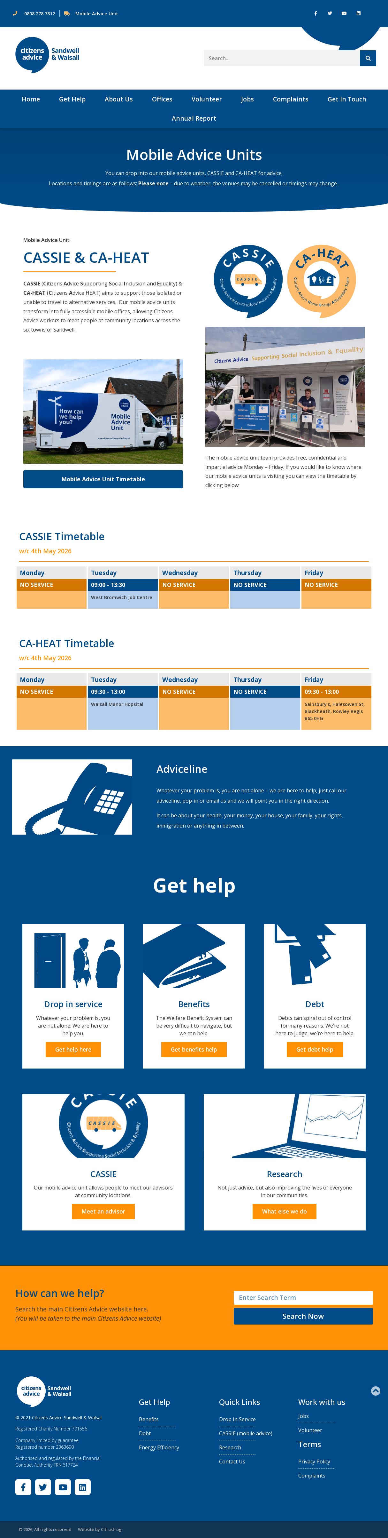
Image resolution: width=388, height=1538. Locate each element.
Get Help (72, 99)
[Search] (368, 58)
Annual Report (194, 118)
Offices (162, 99)
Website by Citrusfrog (99, 1529)
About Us (119, 99)
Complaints (290, 99)
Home (31, 99)
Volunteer (207, 99)
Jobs (247, 99)
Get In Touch (347, 99)
